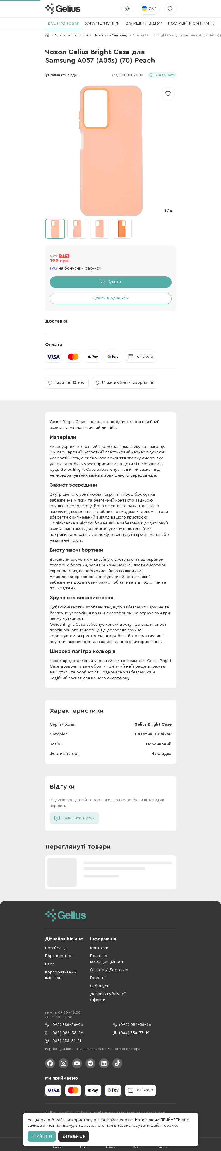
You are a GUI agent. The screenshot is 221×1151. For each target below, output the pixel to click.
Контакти (99, 948)
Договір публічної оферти (108, 997)
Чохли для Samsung (110, 35)
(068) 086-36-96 (64, 1033)
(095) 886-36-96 (64, 1025)
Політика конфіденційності (107, 959)
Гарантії (98, 978)
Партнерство (58, 956)
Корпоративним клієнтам (60, 975)
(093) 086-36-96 (132, 1025)
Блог (49, 964)
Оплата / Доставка (109, 970)
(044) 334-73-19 (131, 1033)
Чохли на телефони (71, 35)
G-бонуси (99, 986)
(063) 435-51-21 (63, 1041)
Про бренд (56, 948)
